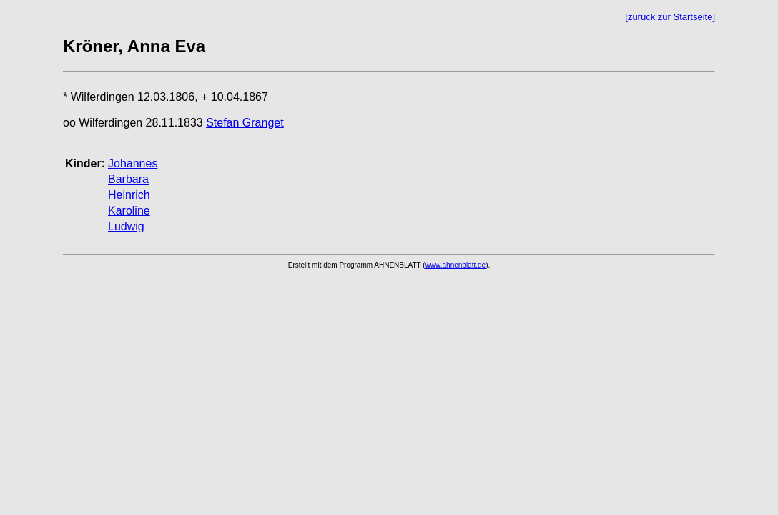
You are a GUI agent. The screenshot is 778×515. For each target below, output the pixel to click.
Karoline (129, 211)
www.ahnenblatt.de (455, 265)
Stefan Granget (245, 123)
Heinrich (129, 195)
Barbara (128, 179)
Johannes (132, 163)
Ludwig (126, 226)
